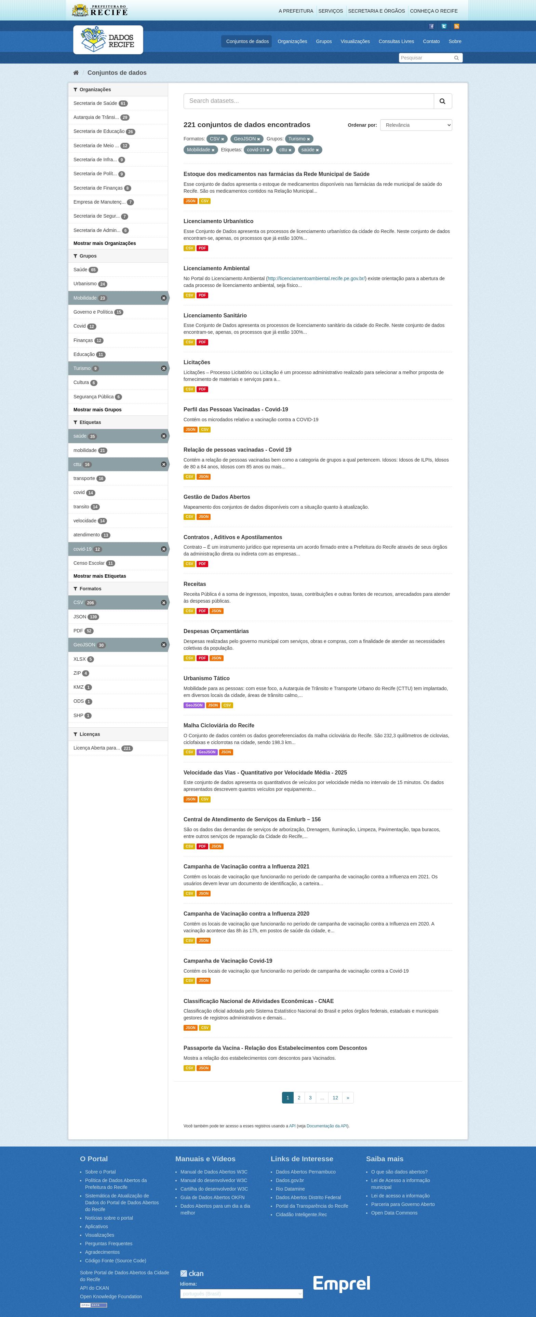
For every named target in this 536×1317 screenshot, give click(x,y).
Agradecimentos (102, 1252)
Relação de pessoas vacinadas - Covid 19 (238, 450)
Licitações (197, 362)
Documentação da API (327, 1126)
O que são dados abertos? (399, 1172)
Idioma (188, 1284)
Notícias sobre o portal (109, 1218)
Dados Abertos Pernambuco (306, 1172)
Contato (431, 41)
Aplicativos (96, 1226)
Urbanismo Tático (207, 678)
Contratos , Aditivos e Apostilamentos (233, 537)
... (322, 1097)
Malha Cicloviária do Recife (219, 725)
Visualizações (355, 41)
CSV (205, 201)
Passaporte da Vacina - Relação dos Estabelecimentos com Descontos (275, 1048)
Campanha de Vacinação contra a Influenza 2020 (246, 914)
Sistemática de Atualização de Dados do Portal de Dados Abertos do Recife (122, 1202)
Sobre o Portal (100, 1172)
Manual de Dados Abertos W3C (213, 1172)
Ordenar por (362, 125)
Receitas (195, 584)
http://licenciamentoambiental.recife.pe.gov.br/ (316, 278)
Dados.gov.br (290, 1180)
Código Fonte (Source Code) (115, 1260)
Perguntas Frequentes (109, 1243)
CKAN (191, 1273)
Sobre (455, 41)
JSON (191, 201)
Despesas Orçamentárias (216, 631)
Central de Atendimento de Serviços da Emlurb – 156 (252, 819)
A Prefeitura (296, 11)
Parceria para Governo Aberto (403, 1204)
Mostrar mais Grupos (97, 409)
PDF (202, 248)
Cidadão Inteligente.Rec (301, 1214)
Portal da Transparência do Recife (312, 1206)
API (292, 1126)
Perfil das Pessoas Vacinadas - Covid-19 (236, 409)
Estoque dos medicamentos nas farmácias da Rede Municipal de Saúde (277, 174)
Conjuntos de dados (247, 41)
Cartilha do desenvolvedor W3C (214, 1189)
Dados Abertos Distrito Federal (308, 1197)
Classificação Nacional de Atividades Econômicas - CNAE (259, 1001)
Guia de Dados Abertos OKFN (212, 1197)
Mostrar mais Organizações (104, 243)
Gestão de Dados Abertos (217, 497)
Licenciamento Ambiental (217, 268)
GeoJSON (194, 705)
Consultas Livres (396, 41)
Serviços (331, 11)
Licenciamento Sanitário (215, 315)
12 (335, 1097)
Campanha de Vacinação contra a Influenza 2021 (246, 866)
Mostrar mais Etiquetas (99, 576)
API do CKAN (94, 1288)
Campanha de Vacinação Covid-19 (228, 961)
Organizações (292, 41)
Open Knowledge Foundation (111, 1296)
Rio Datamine (290, 1189)
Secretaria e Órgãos (376, 11)
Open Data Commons (394, 1213)
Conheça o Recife (434, 11)
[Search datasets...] (309, 101)
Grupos (324, 41)
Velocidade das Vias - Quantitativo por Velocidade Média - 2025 (265, 773)
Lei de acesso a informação (400, 1195)
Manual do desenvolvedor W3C (213, 1180)
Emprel (341, 1284)
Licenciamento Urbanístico (219, 221)
